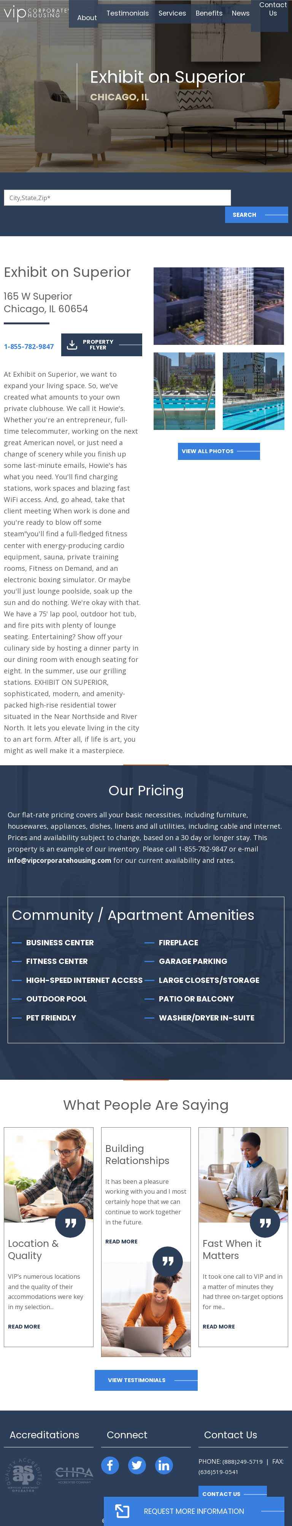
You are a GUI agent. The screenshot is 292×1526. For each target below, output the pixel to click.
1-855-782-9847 (29, 329)
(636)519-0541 (218, 1454)
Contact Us (221, 1477)
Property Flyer (90, 328)
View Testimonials (136, 1363)
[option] (49, 1220)
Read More (24, 1309)
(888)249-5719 (242, 1444)
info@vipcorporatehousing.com (61, 843)
